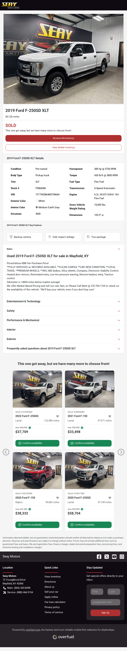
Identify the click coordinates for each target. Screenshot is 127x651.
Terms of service (53, 612)
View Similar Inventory (63, 147)
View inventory (52, 576)
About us (49, 586)
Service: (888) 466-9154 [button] (18, 592)
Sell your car (51, 591)
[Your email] (105, 602)
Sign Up (105, 612)
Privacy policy (52, 607)
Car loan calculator (54, 602)
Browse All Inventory (63, 138)
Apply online (51, 596)
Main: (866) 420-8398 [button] (16, 588)
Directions (50, 581)
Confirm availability (30, 443)
